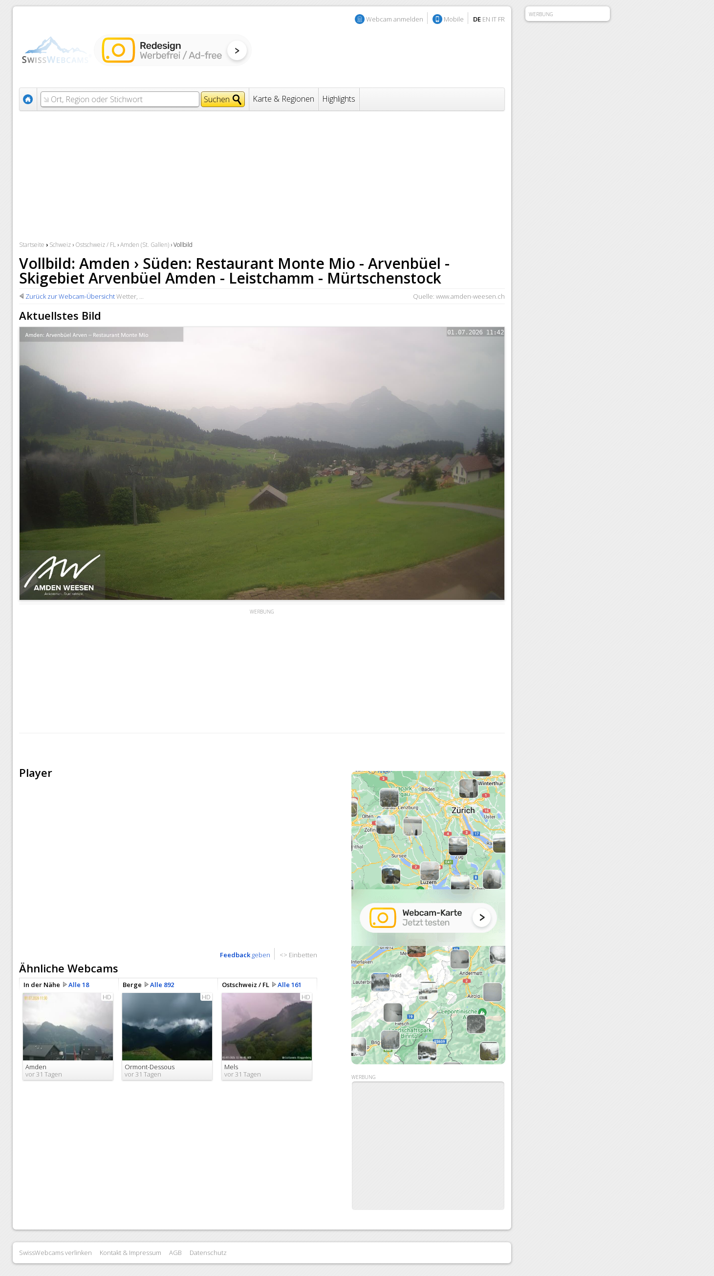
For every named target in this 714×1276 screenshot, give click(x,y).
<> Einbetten (298, 954)
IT (494, 19)
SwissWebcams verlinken (55, 1252)
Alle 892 (162, 984)
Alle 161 (290, 984)
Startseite (31, 245)
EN (486, 19)
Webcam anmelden (394, 19)
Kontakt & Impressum (130, 1252)
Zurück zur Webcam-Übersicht (70, 296)
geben (245, 954)
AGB (175, 1252)
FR (501, 19)
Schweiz (60, 245)
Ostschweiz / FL (95, 245)
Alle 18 (78, 984)
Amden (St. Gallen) (144, 245)
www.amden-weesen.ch (470, 296)
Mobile (454, 19)
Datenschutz (208, 1252)
